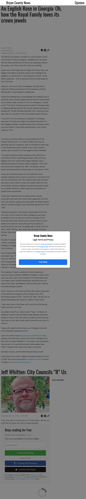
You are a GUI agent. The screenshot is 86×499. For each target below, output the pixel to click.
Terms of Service (46, 244)
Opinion (79, 2)
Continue (43, 262)
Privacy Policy (44, 246)
